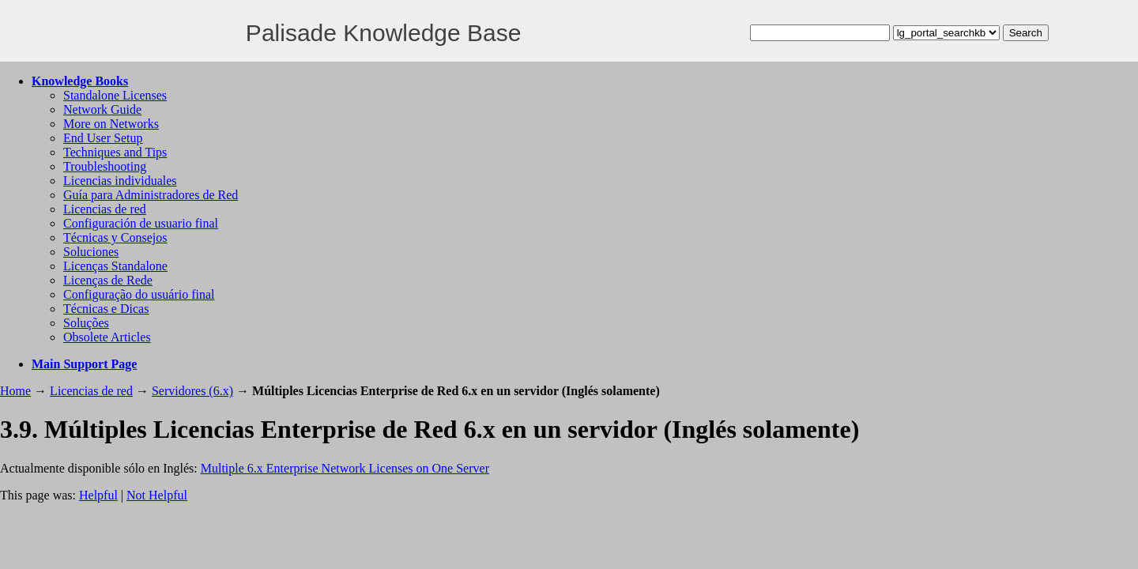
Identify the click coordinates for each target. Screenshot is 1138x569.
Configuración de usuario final (140, 223)
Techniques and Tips (115, 152)
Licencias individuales (120, 180)
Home (15, 391)
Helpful (98, 495)
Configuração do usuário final (139, 294)
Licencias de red (104, 209)
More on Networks (111, 123)
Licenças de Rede (108, 280)
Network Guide (102, 109)
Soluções (86, 323)
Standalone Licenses (115, 95)
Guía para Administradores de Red (150, 195)
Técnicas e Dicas (106, 308)
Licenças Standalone (115, 266)
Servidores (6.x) (192, 391)
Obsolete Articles (107, 337)
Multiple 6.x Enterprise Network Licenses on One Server (345, 468)
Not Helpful (156, 495)
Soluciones (91, 251)
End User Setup (102, 138)
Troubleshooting (104, 166)
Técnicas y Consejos (115, 237)
